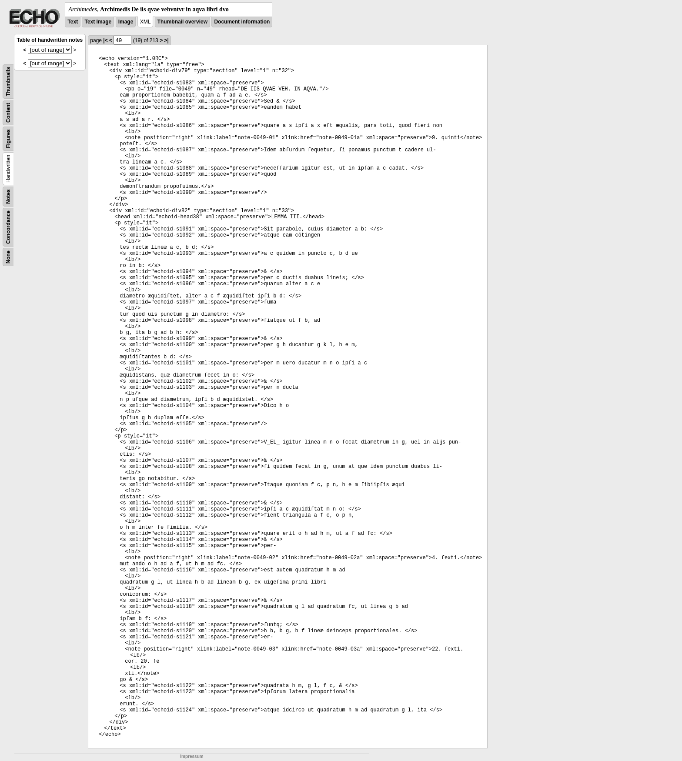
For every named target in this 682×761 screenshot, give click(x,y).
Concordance (8, 227)
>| (166, 40)
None (8, 257)
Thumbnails (8, 81)
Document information (242, 22)
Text (72, 22)
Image (126, 22)
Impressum (191, 756)
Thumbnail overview (182, 22)
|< (105, 40)
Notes (8, 196)
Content (8, 113)
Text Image (97, 22)
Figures (8, 138)
